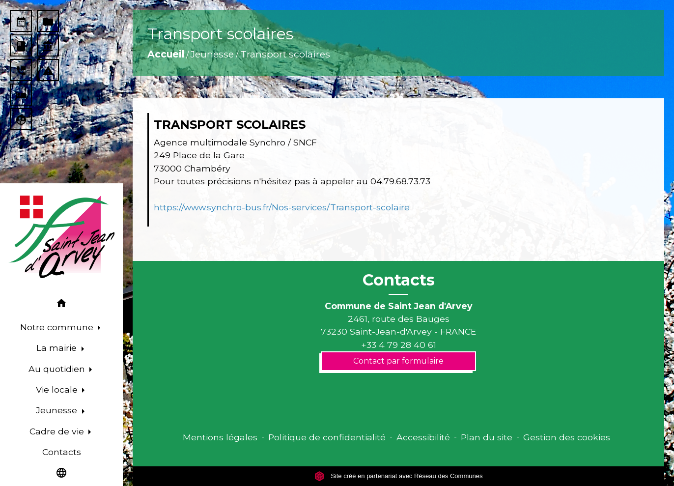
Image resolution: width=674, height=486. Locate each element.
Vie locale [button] (58, 389)
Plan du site (486, 437)
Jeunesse (212, 54)
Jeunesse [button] (58, 410)
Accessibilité (423, 437)
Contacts (399, 280)
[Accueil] (61, 237)
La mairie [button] (57, 348)
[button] (61, 304)
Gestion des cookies (566, 437)
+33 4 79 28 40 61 (398, 345)
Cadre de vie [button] (57, 431)
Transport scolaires (285, 54)
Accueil (165, 54)
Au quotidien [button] (57, 369)
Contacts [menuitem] (61, 452)
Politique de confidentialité (327, 437)
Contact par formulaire (398, 361)
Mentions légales (220, 437)
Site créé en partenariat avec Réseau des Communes (398, 476)
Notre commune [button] (58, 327)
